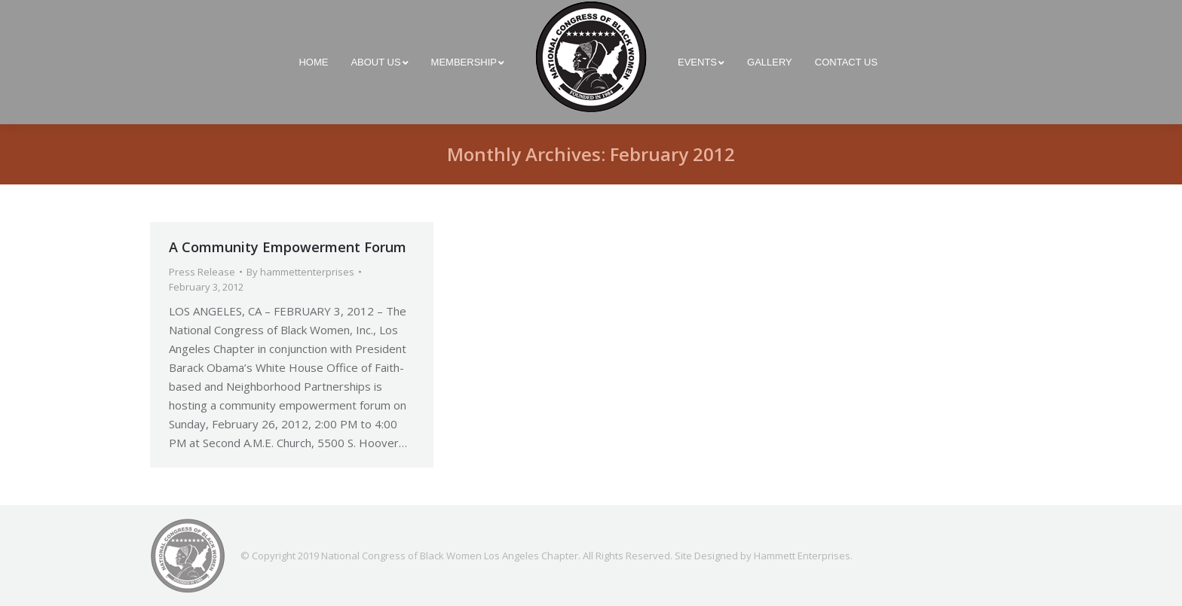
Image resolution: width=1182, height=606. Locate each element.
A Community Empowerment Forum (287, 247)
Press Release (202, 272)
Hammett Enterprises (802, 555)
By (300, 272)
